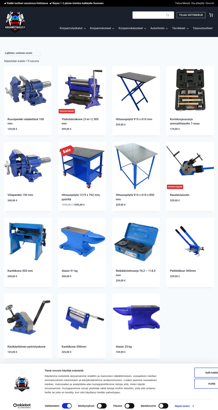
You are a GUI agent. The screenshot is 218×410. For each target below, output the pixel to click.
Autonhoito (157, 28)
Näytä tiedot (182, 403)
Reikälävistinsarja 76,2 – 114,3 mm (135, 273)
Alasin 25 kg (124, 346)
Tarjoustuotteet (202, 28)
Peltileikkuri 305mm (183, 270)
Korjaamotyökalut (71, 28)
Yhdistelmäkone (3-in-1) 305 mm (80, 121)
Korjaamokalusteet (131, 28)
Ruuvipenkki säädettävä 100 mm (25, 121)
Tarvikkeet (178, 28)
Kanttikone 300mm (74, 346)
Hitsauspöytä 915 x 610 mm (134, 119)
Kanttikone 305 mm (20, 270)
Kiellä (189, 380)
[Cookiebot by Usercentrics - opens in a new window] (22, 403)
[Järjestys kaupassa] (23, 53)
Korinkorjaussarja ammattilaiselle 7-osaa (184, 121)
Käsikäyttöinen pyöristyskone (26, 346)
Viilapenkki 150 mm (20, 195)
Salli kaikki (189, 369)
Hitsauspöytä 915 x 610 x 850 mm (135, 197)
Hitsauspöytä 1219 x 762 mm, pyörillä (81, 197)
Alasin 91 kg (69, 270)
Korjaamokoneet (100, 28)
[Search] (153, 15)
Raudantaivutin (179, 195)
